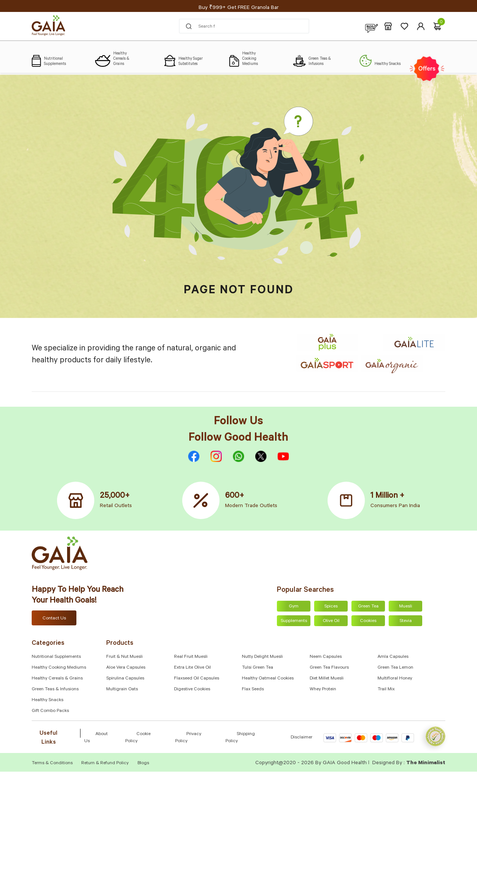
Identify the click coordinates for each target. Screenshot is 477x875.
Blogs (143, 763)
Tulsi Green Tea (257, 668)
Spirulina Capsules (125, 678)
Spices (331, 606)
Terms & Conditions (53, 763)
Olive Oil (331, 621)
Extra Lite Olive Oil (192, 668)
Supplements (294, 621)
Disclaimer (301, 737)
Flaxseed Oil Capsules (196, 678)
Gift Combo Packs (50, 711)
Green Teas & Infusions (55, 689)
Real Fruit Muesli (191, 657)
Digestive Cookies (192, 689)
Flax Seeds (253, 689)
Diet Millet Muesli (327, 678)
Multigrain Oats (122, 689)
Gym (293, 606)
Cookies (368, 621)
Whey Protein (323, 689)
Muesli (405, 606)
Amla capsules (393, 657)
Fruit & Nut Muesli (124, 657)
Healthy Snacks (47, 700)
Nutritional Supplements (56, 657)
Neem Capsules (326, 657)
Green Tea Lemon (395, 668)
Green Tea (368, 606)
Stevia (405, 621)
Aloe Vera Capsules (125, 668)
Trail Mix (386, 689)
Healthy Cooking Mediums (59, 668)
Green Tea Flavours (329, 668)
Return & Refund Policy (105, 763)
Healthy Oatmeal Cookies (268, 678)
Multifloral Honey (395, 678)
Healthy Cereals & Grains (57, 678)
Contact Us (54, 618)
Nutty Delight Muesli (262, 657)
